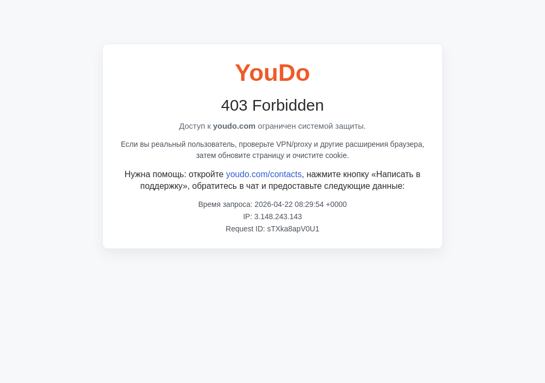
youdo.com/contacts (264, 174)
